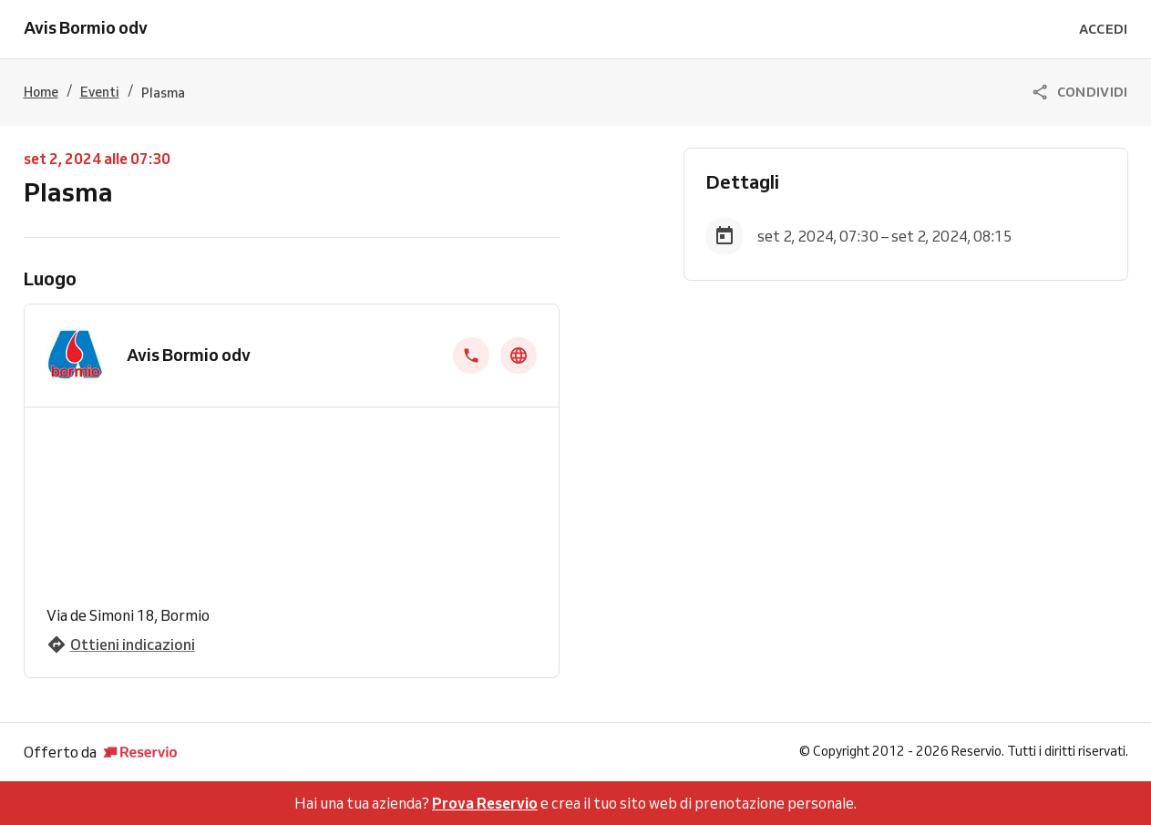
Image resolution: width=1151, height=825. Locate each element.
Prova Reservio (485, 803)
